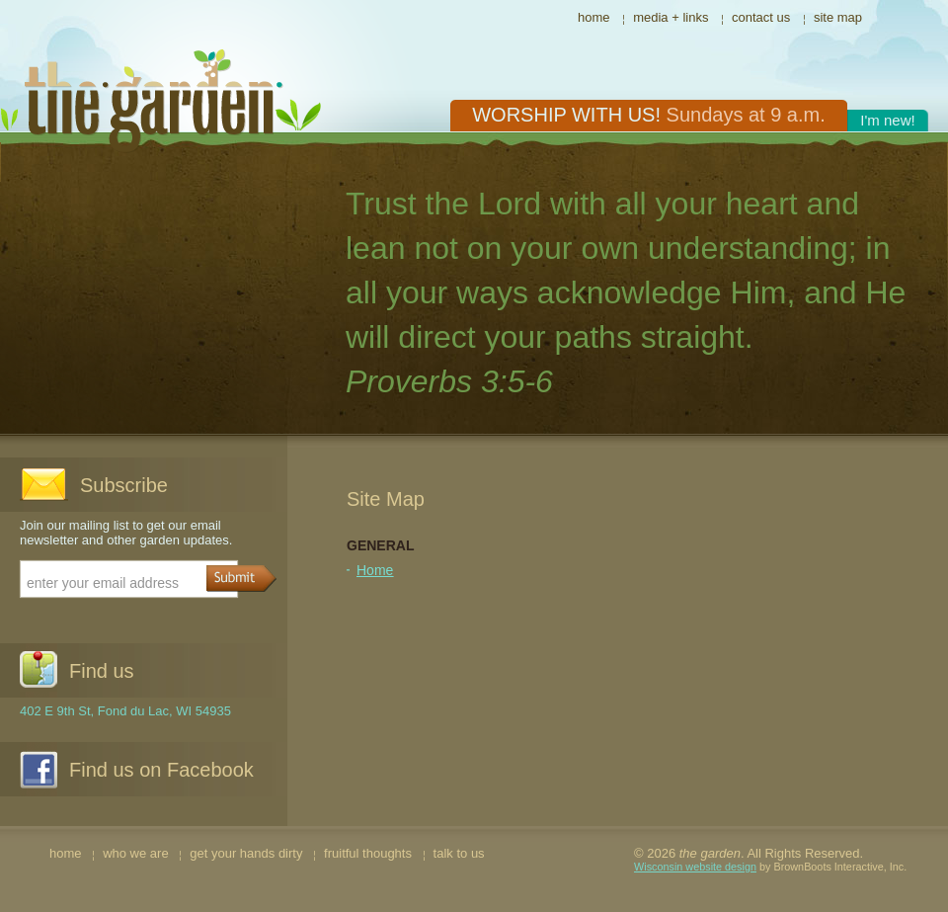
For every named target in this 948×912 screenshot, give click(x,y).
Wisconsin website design (695, 866)
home (594, 17)
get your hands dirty (246, 853)
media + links (670, 17)
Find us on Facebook (161, 770)
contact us (761, 17)
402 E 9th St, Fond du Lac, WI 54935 (125, 711)
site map (838, 17)
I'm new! (887, 120)
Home (374, 570)
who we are (135, 853)
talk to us (459, 853)
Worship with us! (649, 114)
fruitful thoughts (368, 853)
